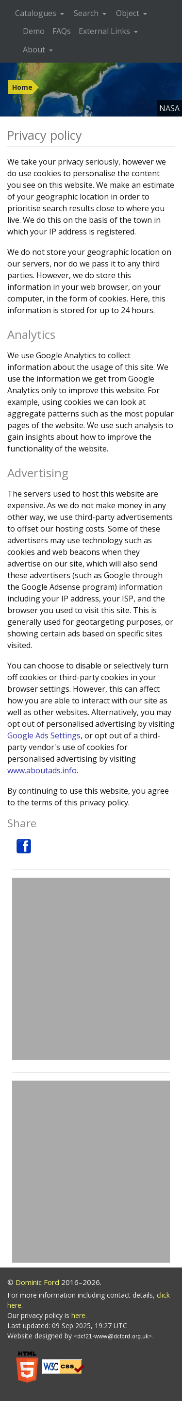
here (78, 1315)
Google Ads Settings (44, 735)
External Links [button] (105, 31)
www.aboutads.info (42, 770)
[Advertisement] (91, 969)
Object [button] (128, 13)
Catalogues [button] (36, 13)
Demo (34, 31)
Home (22, 87)
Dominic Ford (37, 1282)
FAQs (61, 31)
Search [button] (87, 13)
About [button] (35, 49)
